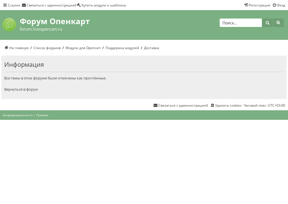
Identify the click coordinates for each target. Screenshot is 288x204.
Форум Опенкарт (55, 21)
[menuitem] (49, 5)
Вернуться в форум (21, 89)
